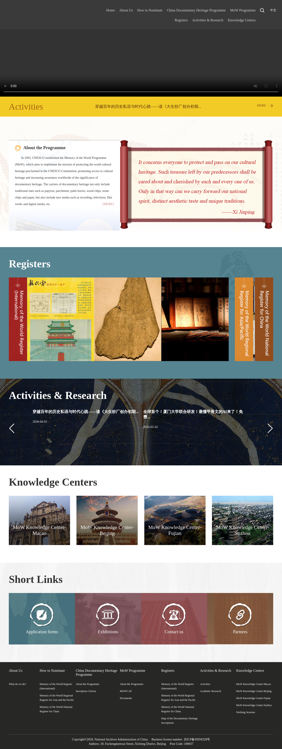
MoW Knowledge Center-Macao (253, 684)
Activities (26, 107)
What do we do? (17, 684)
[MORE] (108, 204)
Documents (126, 698)
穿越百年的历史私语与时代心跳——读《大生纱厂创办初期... (148, 106)
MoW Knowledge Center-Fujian (253, 698)
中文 (273, 10)
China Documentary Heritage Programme (196, 10)
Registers (181, 20)
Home (110, 10)
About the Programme (44, 147)
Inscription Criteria (86, 691)
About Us (126, 10)
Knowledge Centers (242, 20)
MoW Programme (243, 10)
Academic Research (210, 691)
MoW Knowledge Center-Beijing (253, 691)
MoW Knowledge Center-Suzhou (254, 705)
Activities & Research (207, 20)
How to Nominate (150, 10)
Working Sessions (245, 712)
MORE (261, 105)
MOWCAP (126, 691)
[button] (270, 428)
